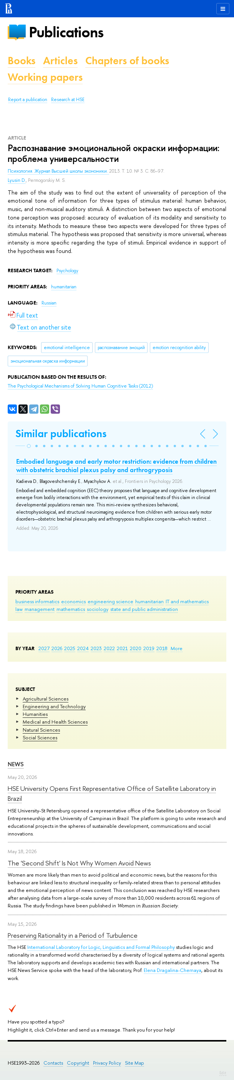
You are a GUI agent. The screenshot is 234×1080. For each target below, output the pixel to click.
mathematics (70, 609)
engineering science (110, 601)
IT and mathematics (187, 601)
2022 (109, 648)
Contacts (53, 1063)
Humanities (35, 714)
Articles (60, 60)
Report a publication (27, 100)
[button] (29, 446)
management (40, 609)
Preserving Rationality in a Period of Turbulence (73, 935)
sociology (97, 609)
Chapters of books (127, 60)
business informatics (37, 601)
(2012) (80, 386)
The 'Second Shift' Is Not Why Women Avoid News (79, 863)
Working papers (45, 77)
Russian (48, 303)
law (19, 609)
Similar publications (60, 433)
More (177, 648)
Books (21, 60)
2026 (56, 648)
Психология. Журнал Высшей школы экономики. (58, 171)
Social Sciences (40, 737)
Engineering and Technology (54, 706)
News (16, 764)
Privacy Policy (107, 1063)
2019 (148, 648)
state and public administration (144, 609)
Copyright (78, 1063)
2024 (83, 648)
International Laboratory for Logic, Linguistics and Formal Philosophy (101, 947)
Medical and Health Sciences (55, 721)
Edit (222, 1072)
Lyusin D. (17, 180)
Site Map (134, 1063)
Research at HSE (68, 100)
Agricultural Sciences (45, 698)
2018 (162, 648)
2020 (135, 648)
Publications (66, 32)
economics (73, 601)
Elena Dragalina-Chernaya (172, 970)
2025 (69, 648)
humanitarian (149, 601)
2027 (44, 648)
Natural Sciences (41, 729)
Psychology (67, 271)
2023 (96, 648)
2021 (122, 648)
